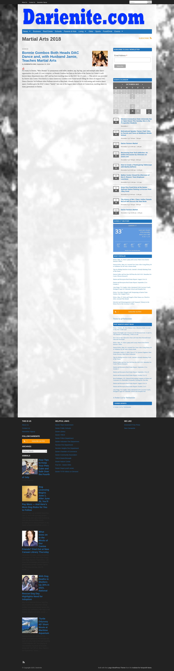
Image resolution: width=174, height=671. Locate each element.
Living (83, 31)
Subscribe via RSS (127, 312)
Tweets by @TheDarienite (122, 319)
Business (37, 31)
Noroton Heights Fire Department (67, 448)
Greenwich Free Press (132, 425)
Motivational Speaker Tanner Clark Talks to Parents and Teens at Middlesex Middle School (136, 133)
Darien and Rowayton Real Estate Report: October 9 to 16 (130, 375)
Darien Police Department (64, 438)
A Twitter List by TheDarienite (124, 398)
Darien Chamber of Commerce (66, 451)
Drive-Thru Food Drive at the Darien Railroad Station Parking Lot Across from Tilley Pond (136, 189)
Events (119, 31)
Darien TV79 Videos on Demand (66, 471)
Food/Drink (107, 31)
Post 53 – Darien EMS (63, 465)
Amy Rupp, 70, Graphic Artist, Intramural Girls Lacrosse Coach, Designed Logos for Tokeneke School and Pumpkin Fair (132, 288)
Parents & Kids (70, 31)
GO (149, 2)
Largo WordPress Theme (116, 668)
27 (116, 111)
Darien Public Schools (63, 428)
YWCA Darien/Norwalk (63, 458)
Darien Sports (121, 403)
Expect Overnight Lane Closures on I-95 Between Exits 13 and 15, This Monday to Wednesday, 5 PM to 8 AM (132, 333)
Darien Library (60, 431)
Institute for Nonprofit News (141, 668)
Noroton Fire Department (64, 445)
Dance (25, 49)
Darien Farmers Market (129, 143)
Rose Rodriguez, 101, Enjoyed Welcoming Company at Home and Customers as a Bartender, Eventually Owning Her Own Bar (132, 379)
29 (116, 91)
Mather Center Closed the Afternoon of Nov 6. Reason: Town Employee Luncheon (135, 177)
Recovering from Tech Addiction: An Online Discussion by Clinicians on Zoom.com (134, 155)
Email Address (120, 55)
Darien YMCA (60, 435)
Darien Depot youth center (64, 468)
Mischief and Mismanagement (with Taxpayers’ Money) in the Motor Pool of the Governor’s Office (131, 303)
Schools (58, 31)
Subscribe (145, 38)
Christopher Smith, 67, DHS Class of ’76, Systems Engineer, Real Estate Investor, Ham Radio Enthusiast (132, 353)
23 (132, 106)
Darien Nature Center (62, 461)
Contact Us (32, 2)
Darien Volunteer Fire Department (67, 441)
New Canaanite (129, 428)
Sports (98, 31)
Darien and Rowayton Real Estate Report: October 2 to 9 (129, 386)
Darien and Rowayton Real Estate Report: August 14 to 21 (130, 279)
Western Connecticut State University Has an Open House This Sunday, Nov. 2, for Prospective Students (136, 121)
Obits (91, 31)
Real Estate (48, 31)
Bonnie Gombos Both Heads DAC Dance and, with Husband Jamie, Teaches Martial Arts (50, 56)
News (27, 31)
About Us (24, 2)
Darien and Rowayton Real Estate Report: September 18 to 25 (131, 372)
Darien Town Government (64, 425)
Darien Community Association (66, 455)
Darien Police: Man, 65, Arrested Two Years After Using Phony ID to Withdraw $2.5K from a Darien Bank (132, 265)
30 (121, 91)
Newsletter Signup (42, 2)
